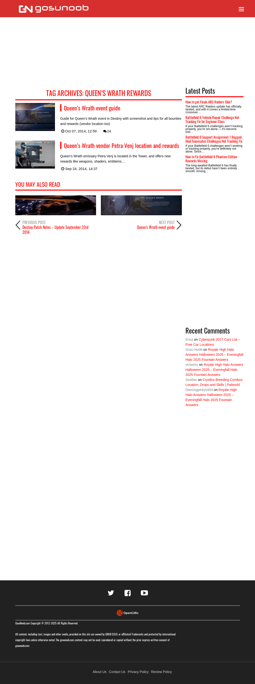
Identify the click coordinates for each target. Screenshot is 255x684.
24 (107, 131)
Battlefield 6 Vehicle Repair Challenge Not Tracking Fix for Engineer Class (212, 119)
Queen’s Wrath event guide (92, 107)
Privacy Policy (138, 672)
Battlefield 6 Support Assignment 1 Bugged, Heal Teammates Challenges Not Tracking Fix (213, 139)
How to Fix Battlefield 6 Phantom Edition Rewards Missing (211, 158)
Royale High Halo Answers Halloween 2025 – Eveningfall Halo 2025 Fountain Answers (214, 355)
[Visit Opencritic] (127, 613)
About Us (100, 672)
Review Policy (161, 672)
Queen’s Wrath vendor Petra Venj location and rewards (121, 145)
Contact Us (117, 672)
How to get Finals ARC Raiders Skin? (208, 101)
